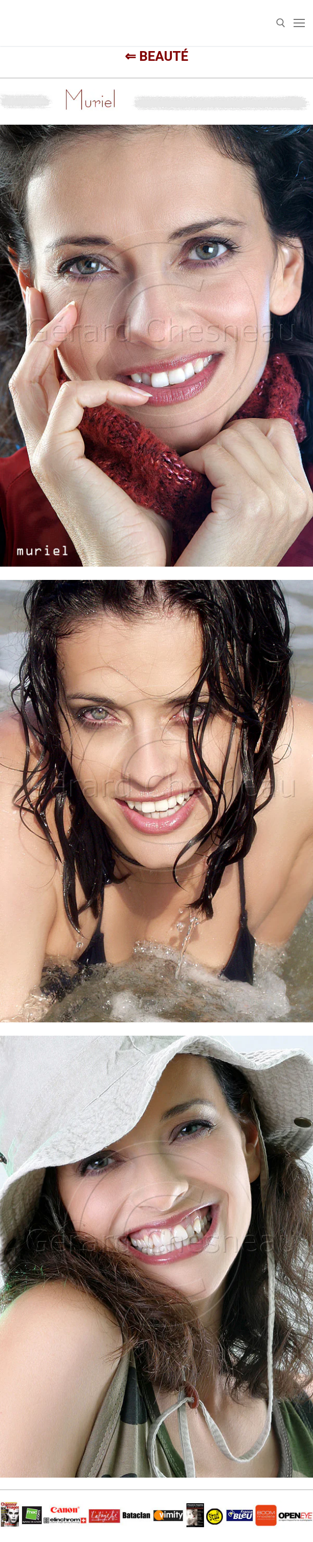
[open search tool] (280, 23)
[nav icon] (299, 23)
